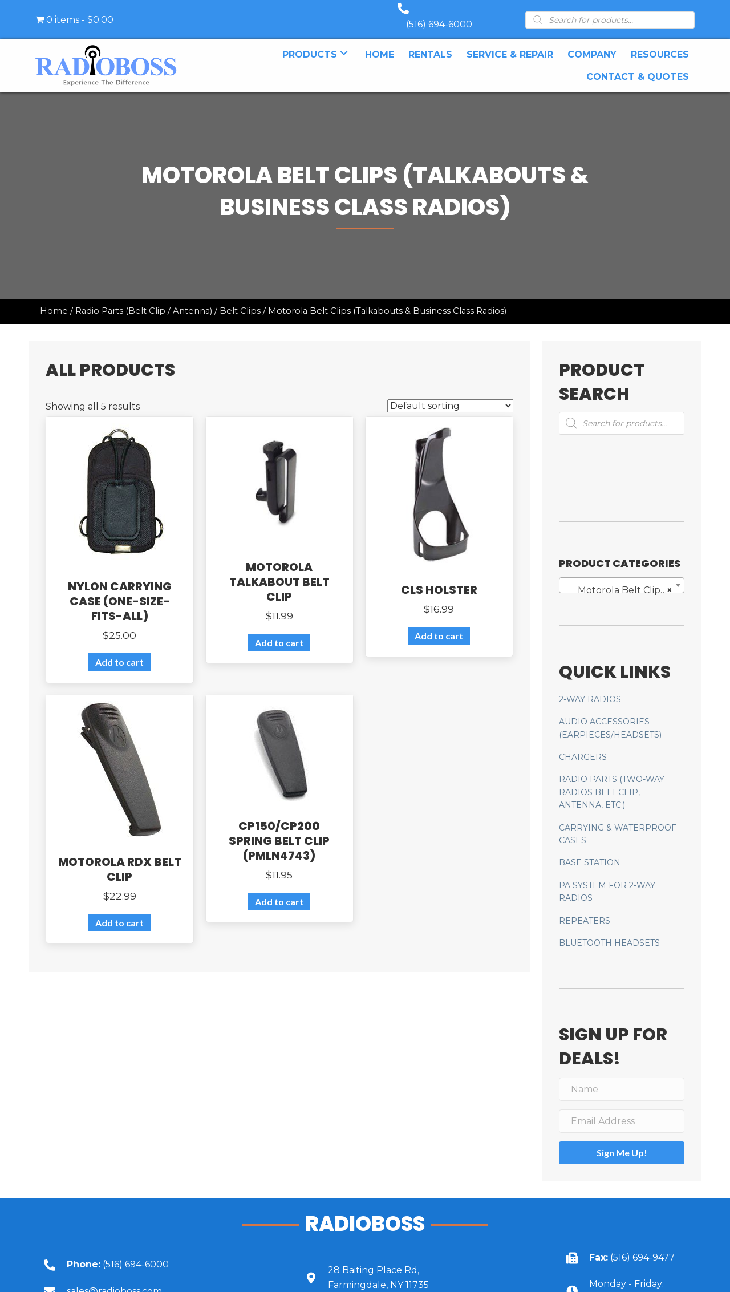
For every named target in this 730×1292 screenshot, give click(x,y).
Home (54, 299)
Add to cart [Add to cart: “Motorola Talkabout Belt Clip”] (279, 631)
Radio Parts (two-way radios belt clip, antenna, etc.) (611, 781)
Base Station (589, 851)
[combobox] (621, 574)
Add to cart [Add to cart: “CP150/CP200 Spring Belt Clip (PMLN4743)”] (279, 890)
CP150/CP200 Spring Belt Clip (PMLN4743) (279, 829)
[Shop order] (450, 394)
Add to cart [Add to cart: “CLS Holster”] (439, 624)
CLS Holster (439, 578)
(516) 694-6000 (450, 12)
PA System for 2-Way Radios (607, 880)
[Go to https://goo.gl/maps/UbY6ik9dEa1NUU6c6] (418, 1266)
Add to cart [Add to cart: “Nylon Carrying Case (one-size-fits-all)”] (119, 650)
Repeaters (584, 909)
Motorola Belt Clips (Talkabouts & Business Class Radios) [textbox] (624, 579)
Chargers (583, 745)
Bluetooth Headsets (609, 931)
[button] (344, 41)
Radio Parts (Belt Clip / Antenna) (143, 299)
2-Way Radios (590, 688)
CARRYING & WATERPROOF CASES (617, 822)
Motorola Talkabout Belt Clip (279, 570)
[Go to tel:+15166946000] (157, 1253)
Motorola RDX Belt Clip (119, 858)
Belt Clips (240, 299)
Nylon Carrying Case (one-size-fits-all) (120, 590)
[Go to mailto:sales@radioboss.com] (157, 1279)
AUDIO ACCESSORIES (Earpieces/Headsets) (610, 716)
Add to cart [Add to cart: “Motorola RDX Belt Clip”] (119, 911)
